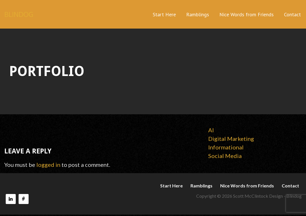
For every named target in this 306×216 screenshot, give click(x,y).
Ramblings (197, 14)
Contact (292, 14)
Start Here (164, 14)
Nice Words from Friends (246, 14)
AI (211, 130)
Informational (226, 147)
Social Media (225, 155)
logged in (48, 164)
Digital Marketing (231, 138)
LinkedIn (11, 199)
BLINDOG (18, 14)
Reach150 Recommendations (24, 199)
